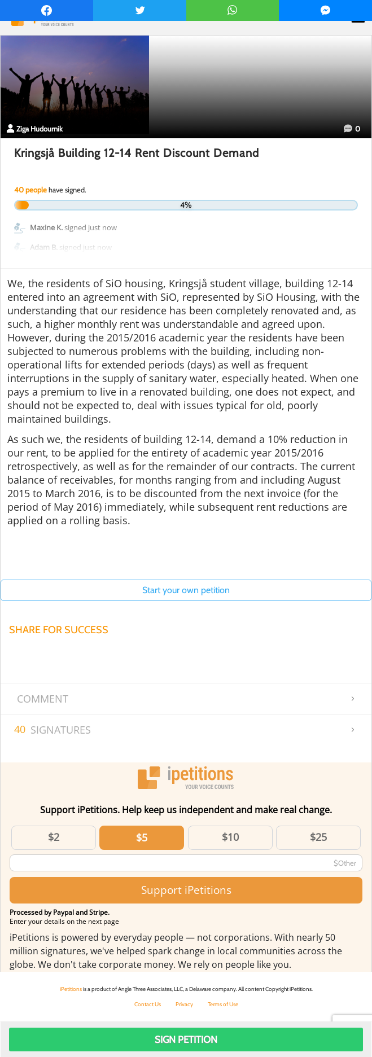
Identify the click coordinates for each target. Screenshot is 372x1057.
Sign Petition (186, 1039)
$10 (230, 837)
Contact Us (147, 1004)
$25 (318, 837)
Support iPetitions (186, 889)
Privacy (184, 1004)
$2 (53, 837)
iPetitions (71, 989)
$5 (141, 837)
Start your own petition (186, 590)
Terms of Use (223, 1004)
